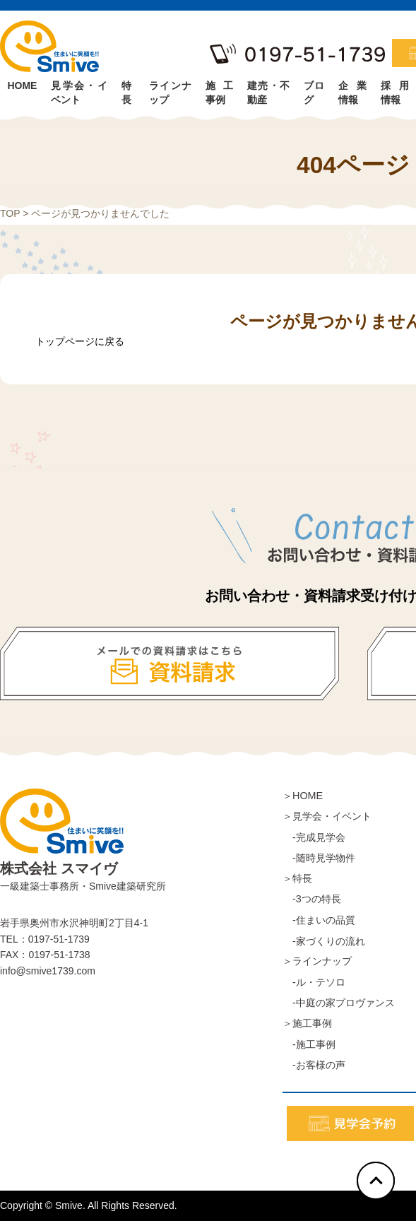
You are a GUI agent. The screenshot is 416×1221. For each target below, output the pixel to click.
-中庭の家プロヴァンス (339, 1002)
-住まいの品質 (319, 920)
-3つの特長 (312, 898)
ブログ (314, 90)
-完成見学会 (314, 837)
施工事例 (220, 90)
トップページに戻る (79, 341)
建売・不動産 (268, 90)
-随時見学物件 (319, 857)
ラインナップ (170, 90)
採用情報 (395, 90)
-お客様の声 (314, 1064)
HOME (22, 85)
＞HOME (303, 795)
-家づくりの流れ (324, 941)
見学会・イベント (79, 90)
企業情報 (352, 90)
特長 (126, 90)
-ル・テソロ (314, 982)
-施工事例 (309, 1044)
